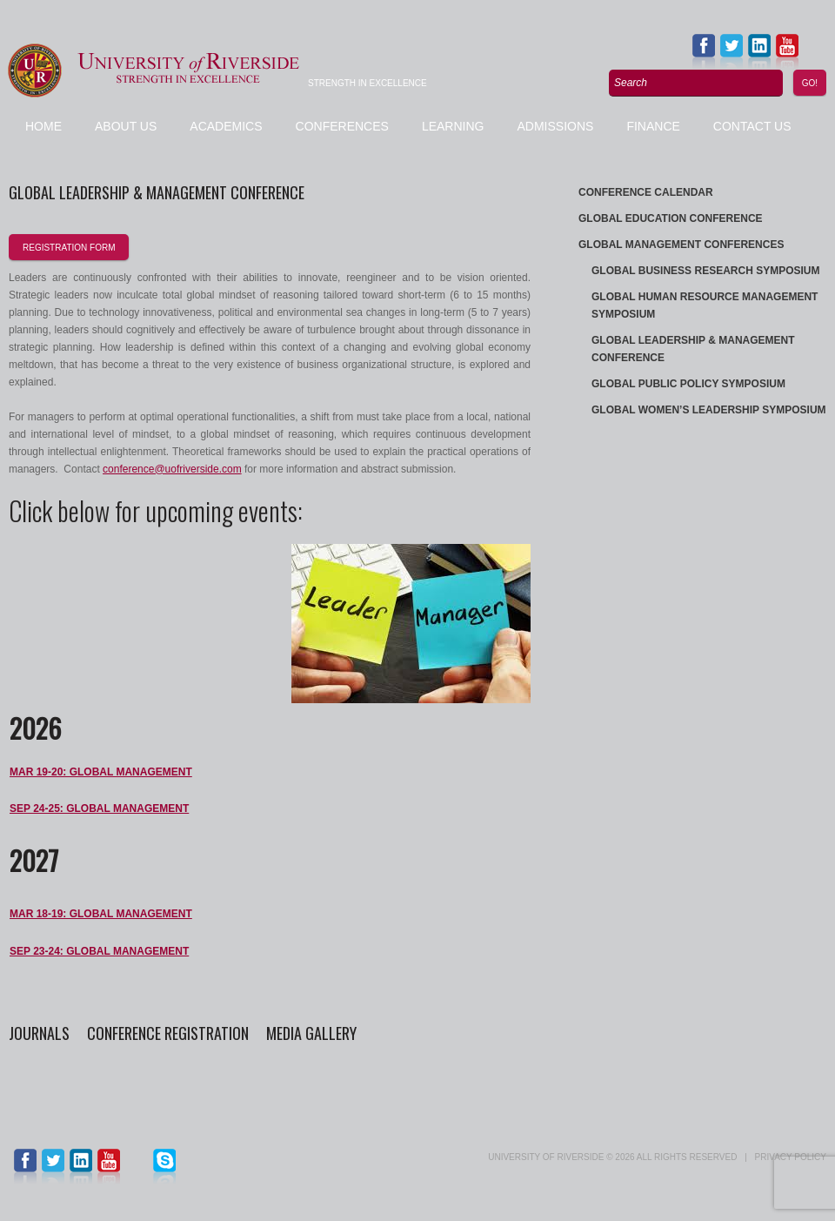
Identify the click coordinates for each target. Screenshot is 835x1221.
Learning (453, 126)
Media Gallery (311, 1033)
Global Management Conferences (681, 244)
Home (43, 126)
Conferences (342, 126)
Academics (226, 126)
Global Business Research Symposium (705, 271)
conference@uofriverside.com (172, 469)
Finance (652, 126)
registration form (69, 247)
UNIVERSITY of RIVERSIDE (546, 1157)
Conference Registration (169, 1033)
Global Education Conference (670, 218)
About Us (126, 126)
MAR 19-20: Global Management (101, 772)
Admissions (555, 126)
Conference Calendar (645, 192)
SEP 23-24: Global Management (99, 951)
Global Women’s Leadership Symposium (708, 410)
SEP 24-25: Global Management (99, 808)
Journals (39, 1033)
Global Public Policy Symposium (688, 384)
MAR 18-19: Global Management (101, 914)
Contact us (752, 126)
